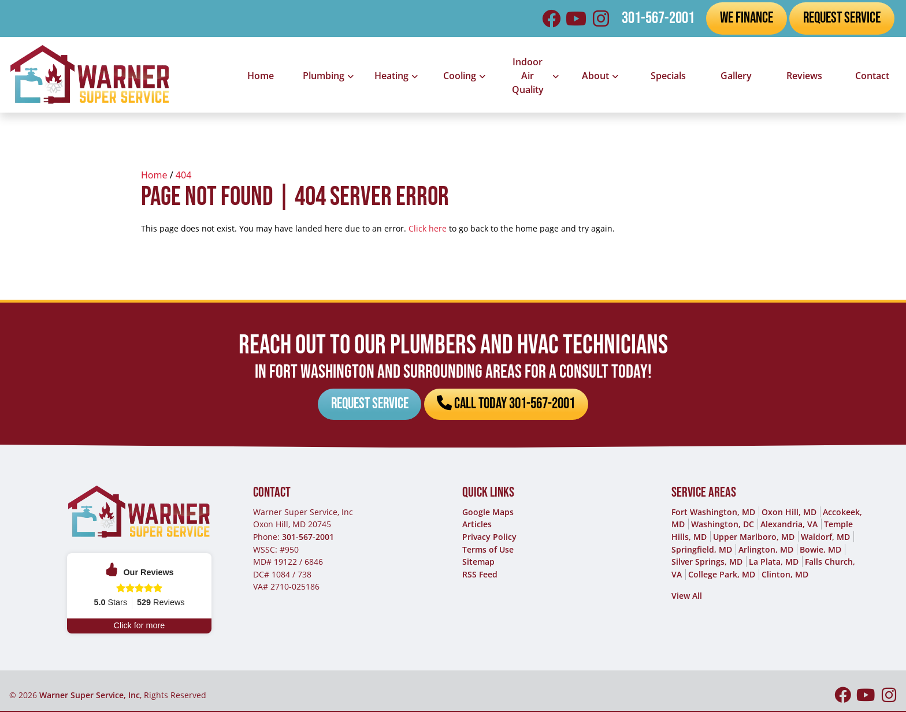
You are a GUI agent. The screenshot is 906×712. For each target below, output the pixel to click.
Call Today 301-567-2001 (507, 404)
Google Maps (488, 512)
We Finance (746, 18)
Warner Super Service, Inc (89, 696)
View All (686, 596)
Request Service (842, 18)
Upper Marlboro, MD (753, 537)
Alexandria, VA (789, 525)
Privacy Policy (489, 537)
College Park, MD (721, 574)
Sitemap (478, 562)
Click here (428, 228)
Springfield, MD (701, 550)
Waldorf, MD (825, 537)
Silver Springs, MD (706, 562)
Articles (477, 525)
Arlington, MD (765, 550)
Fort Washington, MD (713, 512)
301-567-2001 (658, 18)
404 (183, 175)
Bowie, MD (820, 550)
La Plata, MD (774, 562)
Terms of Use (488, 550)
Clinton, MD (785, 574)
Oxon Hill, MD (789, 512)
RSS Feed (479, 574)
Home (154, 175)
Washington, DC (722, 525)
